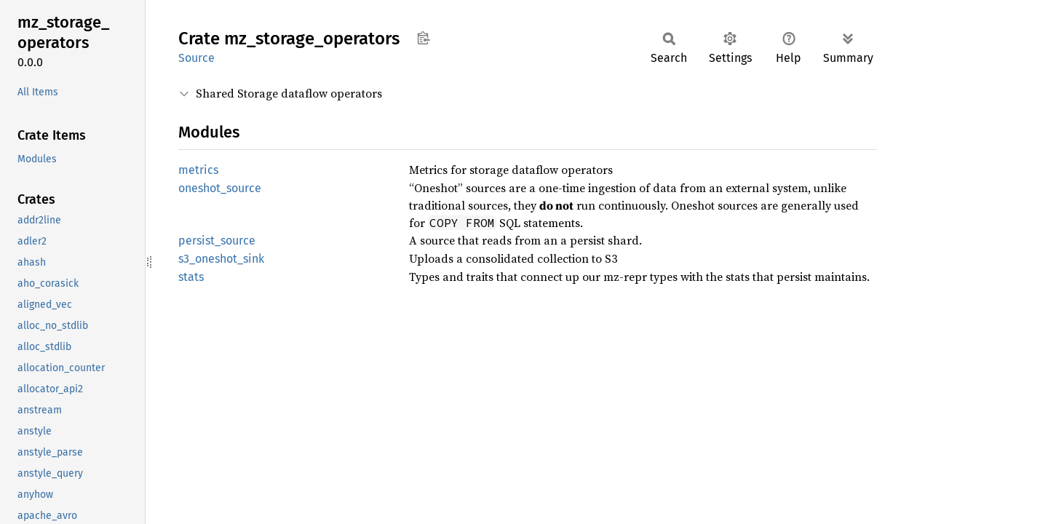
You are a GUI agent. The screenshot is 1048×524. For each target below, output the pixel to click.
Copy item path (423, 37)
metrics (198, 170)
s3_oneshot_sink (221, 259)
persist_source (216, 240)
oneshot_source (219, 188)
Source (196, 58)
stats (191, 277)
